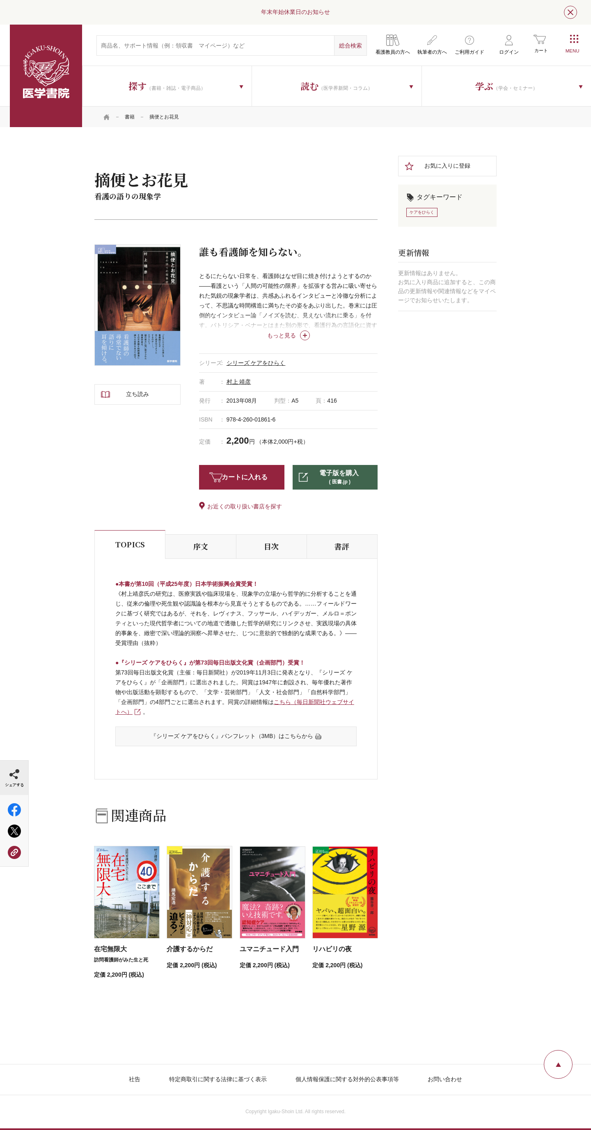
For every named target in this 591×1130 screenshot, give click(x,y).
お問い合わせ (445, 1079)
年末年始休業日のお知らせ (295, 12)
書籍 (130, 117)
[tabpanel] (137, 305)
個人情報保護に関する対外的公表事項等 (347, 1079)
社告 (134, 1079)
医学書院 (46, 76)
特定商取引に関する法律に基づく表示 (218, 1079)
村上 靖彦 (239, 381)
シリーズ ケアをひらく (256, 363)
